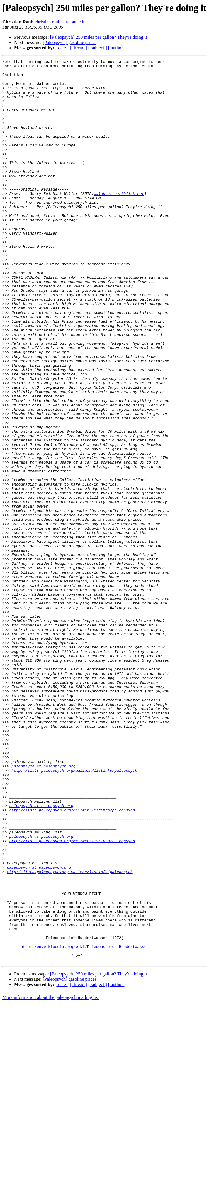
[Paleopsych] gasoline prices (69, 42)
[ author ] (117, 47)
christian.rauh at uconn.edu (60, 21)
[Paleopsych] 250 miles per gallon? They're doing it (98, 37)
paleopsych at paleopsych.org (43, 907)
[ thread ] (78, 47)
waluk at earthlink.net (119, 220)
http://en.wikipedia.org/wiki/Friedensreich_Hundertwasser (85, 1124)
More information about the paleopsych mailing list (50, 1177)
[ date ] (62, 47)
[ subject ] (97, 47)
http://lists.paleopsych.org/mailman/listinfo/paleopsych (74, 913)
